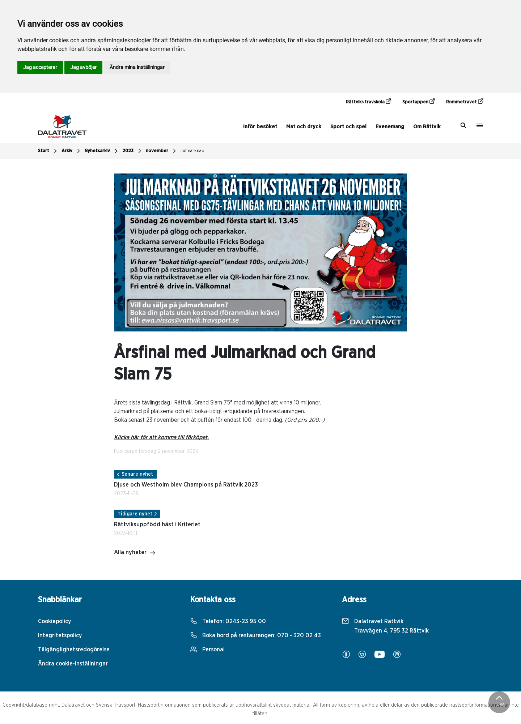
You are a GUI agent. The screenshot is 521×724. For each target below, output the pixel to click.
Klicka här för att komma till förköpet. (161, 437)
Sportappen (418, 101)
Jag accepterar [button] (40, 67)
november (162, 151)
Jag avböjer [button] (83, 67)
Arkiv (72, 151)
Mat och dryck (303, 126)
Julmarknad (192, 151)
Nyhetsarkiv (102, 151)
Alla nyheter (135, 553)
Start (48, 151)
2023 (132, 151)
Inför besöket (260, 126)
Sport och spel (348, 126)
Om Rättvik (427, 126)
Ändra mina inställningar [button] (137, 67)
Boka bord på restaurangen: (255, 635)
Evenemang (390, 126)
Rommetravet (464, 101)
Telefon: (228, 621)
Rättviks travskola (368, 101)
